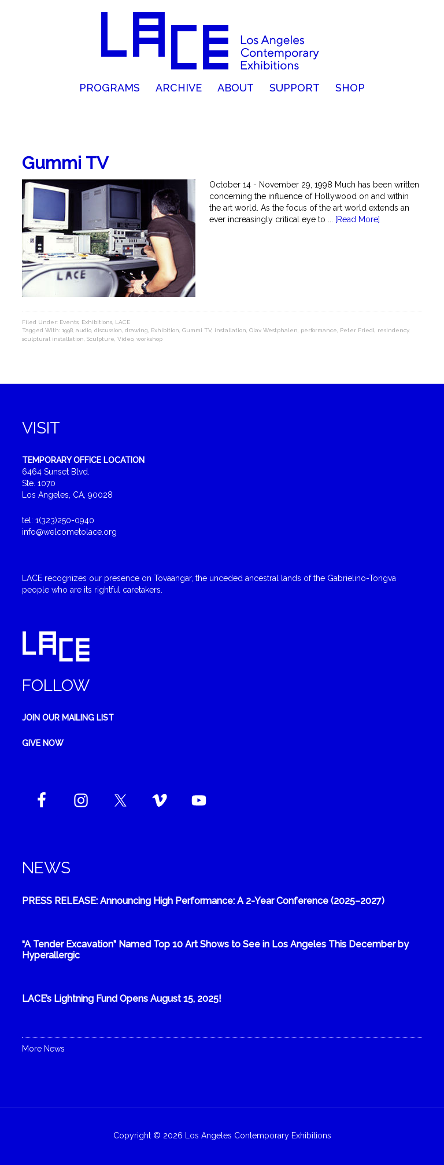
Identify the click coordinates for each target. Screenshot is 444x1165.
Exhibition (165, 330)
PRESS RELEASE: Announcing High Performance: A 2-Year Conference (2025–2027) (203, 900)
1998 (67, 330)
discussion (108, 330)
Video (125, 339)
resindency (393, 330)
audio (83, 330)
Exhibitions (97, 322)
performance (319, 330)
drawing (136, 330)
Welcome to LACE (221, 40)
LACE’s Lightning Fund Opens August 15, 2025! (121, 998)
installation (230, 330)
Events (69, 322)
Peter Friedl (357, 330)
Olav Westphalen (273, 330)
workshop (149, 339)
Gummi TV (65, 163)
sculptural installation (53, 339)
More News (43, 1048)
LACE (122, 322)
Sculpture (100, 339)
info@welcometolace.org (69, 531)
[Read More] (357, 219)
